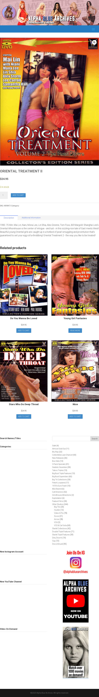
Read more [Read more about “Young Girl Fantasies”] (75, 330)
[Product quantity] (4, 195)
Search (95, 439)
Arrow (22, 206)
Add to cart (18, 195)
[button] (94, 42)
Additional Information (31, 218)
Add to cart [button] (23, 330)
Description (9, 218)
